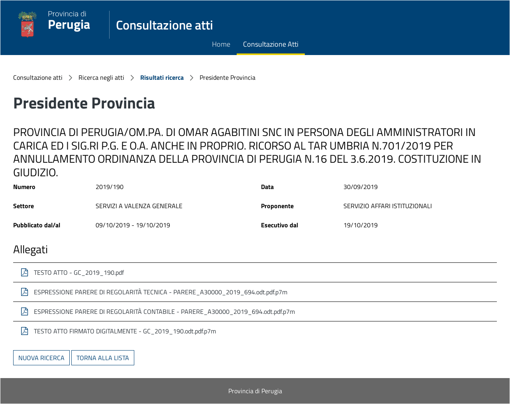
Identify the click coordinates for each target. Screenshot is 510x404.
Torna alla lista (102, 358)
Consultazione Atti (270, 44)
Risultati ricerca (162, 77)
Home (221, 44)
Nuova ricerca (41, 358)
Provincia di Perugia (255, 391)
